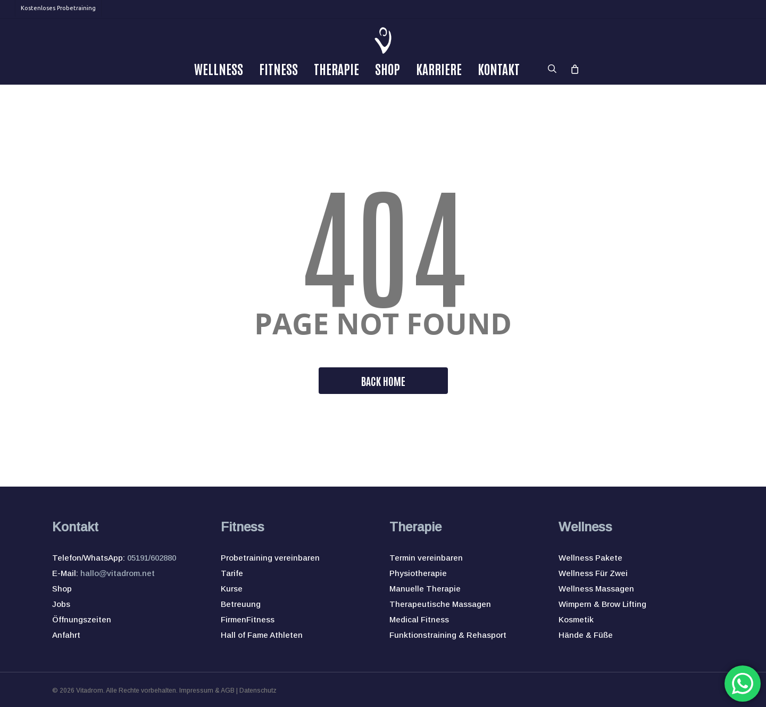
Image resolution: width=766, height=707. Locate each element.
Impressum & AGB (207, 690)
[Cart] (574, 68)
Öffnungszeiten (81, 619)
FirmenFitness (247, 619)
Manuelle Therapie (425, 588)
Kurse (232, 588)
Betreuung (241, 604)
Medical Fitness (419, 619)
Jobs (61, 604)
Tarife (232, 573)
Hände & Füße (586, 634)
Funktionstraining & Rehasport (447, 634)
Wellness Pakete (590, 557)
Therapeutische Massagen (440, 604)
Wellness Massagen (596, 588)
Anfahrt (66, 634)
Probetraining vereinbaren (270, 557)
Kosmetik (576, 619)
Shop (62, 588)
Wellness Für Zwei (593, 573)
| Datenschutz (256, 690)
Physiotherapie (418, 573)
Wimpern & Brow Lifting (602, 604)
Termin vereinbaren (426, 557)
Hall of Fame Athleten (262, 634)
